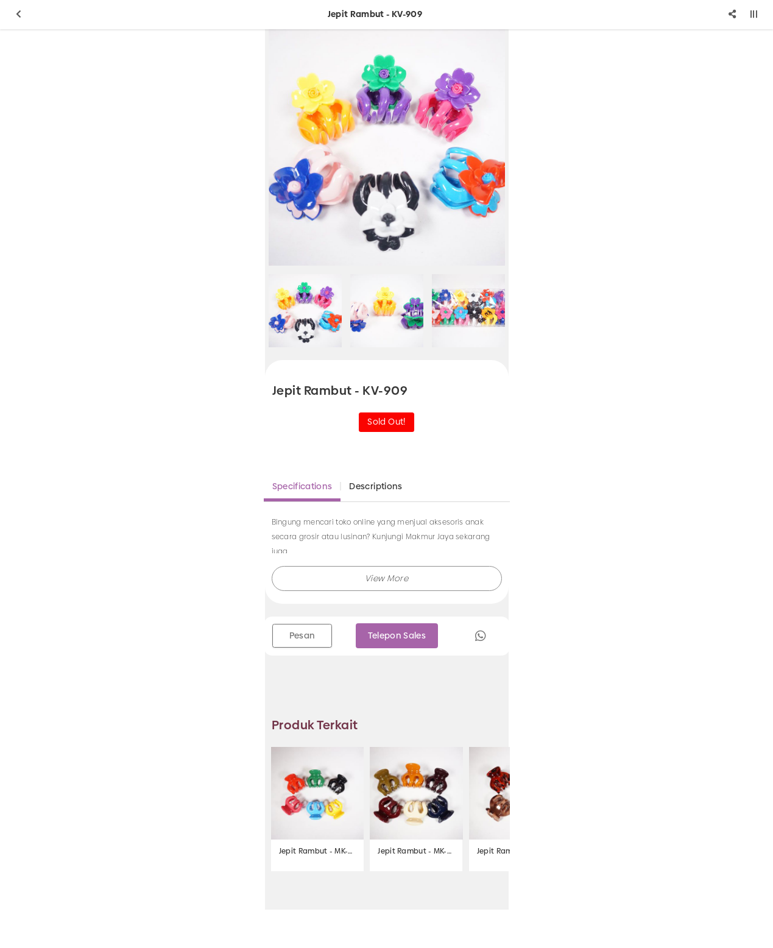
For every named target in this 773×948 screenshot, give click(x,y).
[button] (387, 578)
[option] (386, 147)
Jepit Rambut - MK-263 (416, 851)
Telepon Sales (397, 635)
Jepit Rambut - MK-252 (317, 851)
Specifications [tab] (302, 486)
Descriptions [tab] (375, 486)
